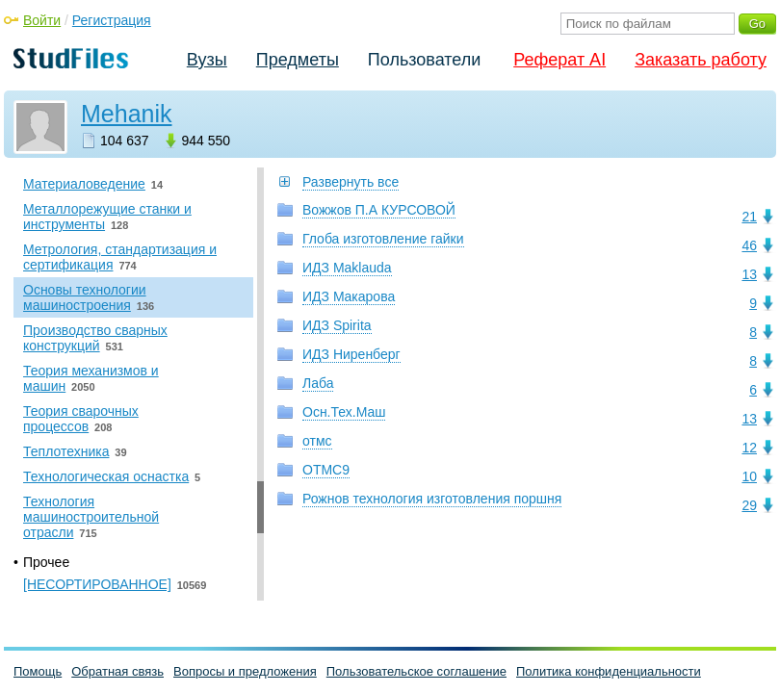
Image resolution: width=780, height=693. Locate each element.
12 (749, 447)
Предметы (297, 59)
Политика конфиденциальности (608, 671)
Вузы (207, 59)
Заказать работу (701, 59)
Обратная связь (117, 671)
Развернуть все (350, 182)
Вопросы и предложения (245, 671)
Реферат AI (559, 59)
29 (749, 505)
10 (749, 476)
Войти (42, 20)
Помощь (37, 671)
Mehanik (126, 113)
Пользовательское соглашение (416, 671)
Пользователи (424, 59)
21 (749, 216)
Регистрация (111, 20)
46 (749, 245)
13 (749, 274)
